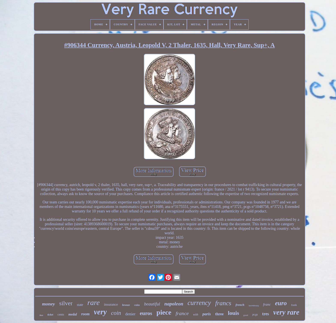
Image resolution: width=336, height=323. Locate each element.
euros (146, 313)
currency (199, 302)
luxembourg (254, 305)
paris (206, 314)
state (80, 304)
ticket (50, 314)
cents (60, 314)
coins (137, 304)
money (48, 303)
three (219, 314)
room (85, 314)
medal (72, 314)
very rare (286, 312)
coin (116, 313)
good (245, 315)
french (240, 304)
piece (163, 312)
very (100, 312)
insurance (111, 304)
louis (233, 313)
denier (130, 314)
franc (267, 304)
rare (93, 302)
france (182, 313)
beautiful (152, 303)
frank (294, 304)
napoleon (173, 303)
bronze (126, 304)
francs (223, 302)
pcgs (255, 314)
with (195, 314)
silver (65, 303)
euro (281, 303)
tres (265, 313)
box (41, 315)
